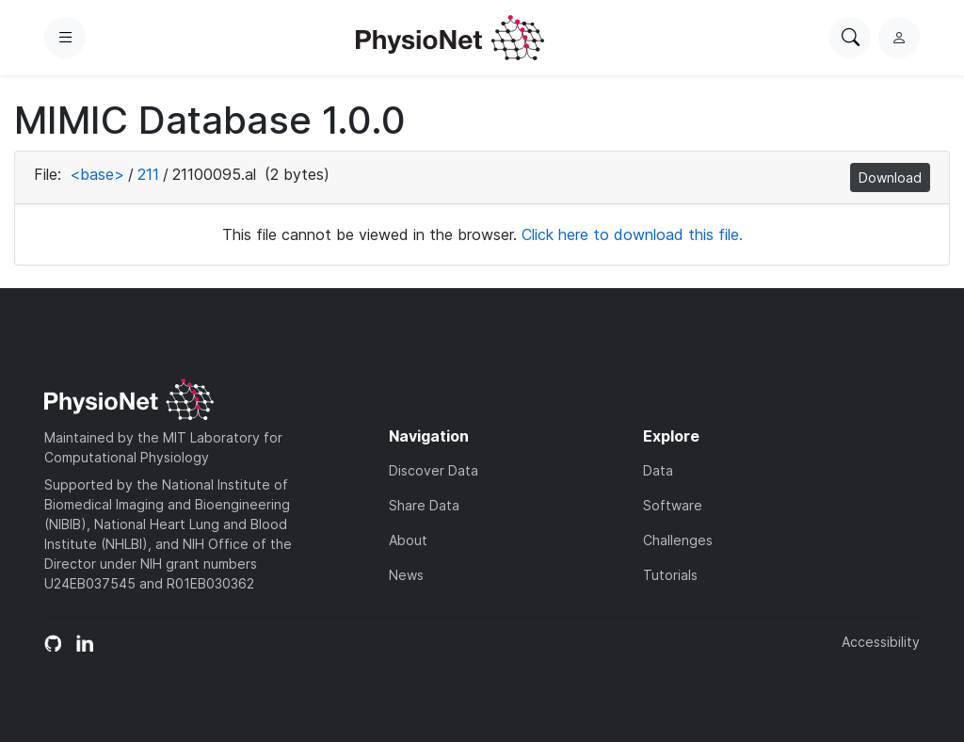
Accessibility (881, 642)
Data (658, 470)
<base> (97, 174)
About (408, 540)
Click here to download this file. (632, 234)
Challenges (678, 540)
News (406, 575)
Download (890, 177)
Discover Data (433, 470)
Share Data (424, 505)
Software (672, 505)
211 (148, 174)
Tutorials (670, 575)
